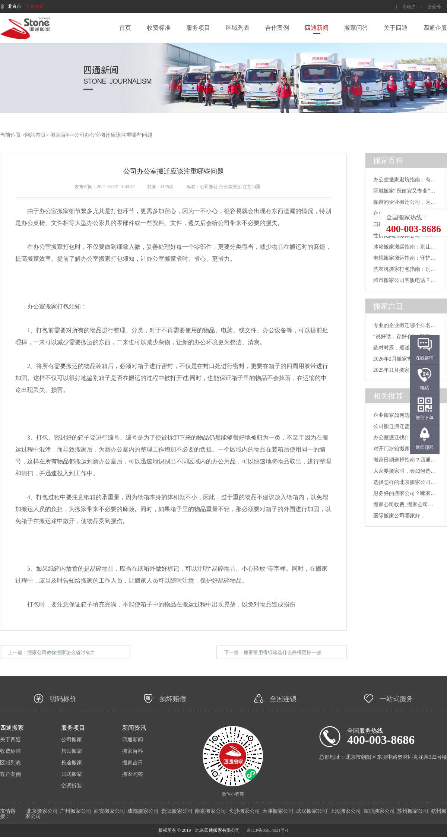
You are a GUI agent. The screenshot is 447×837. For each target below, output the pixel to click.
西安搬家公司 (109, 811)
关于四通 (396, 28)
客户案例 (10, 774)
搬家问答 (356, 28)
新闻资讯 (134, 728)
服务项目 (198, 28)
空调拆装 (71, 786)
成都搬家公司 (143, 811)
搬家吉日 (132, 762)
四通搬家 (12, 728)
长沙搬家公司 (244, 811)
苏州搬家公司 (412, 811)
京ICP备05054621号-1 (268, 830)
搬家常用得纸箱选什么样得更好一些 (282, 652)
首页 (125, 28)
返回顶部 (425, 447)
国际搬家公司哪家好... (398, 516)
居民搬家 (71, 751)
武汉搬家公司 (311, 811)
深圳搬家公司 (379, 811)
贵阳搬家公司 (177, 811)
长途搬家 (71, 762)
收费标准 (159, 28)
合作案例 (277, 28)
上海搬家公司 (345, 811)
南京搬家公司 (210, 811)
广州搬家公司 (75, 811)
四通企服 (435, 28)
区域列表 (238, 28)
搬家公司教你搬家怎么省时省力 (61, 652)
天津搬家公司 (278, 811)
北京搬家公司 (42, 811)
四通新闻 (317, 28)
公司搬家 (71, 739)
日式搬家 (71, 774)
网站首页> (37, 135)
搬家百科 (60, 135)
